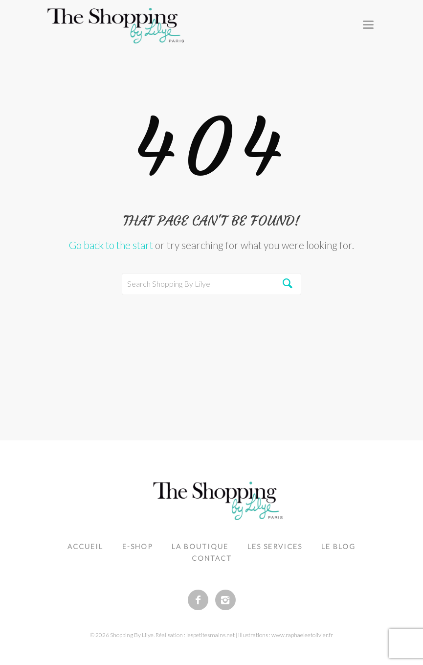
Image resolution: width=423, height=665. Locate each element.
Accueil (85, 546)
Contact (212, 558)
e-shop (137, 546)
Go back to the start (111, 245)
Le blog (338, 546)
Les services (274, 546)
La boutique (200, 546)
